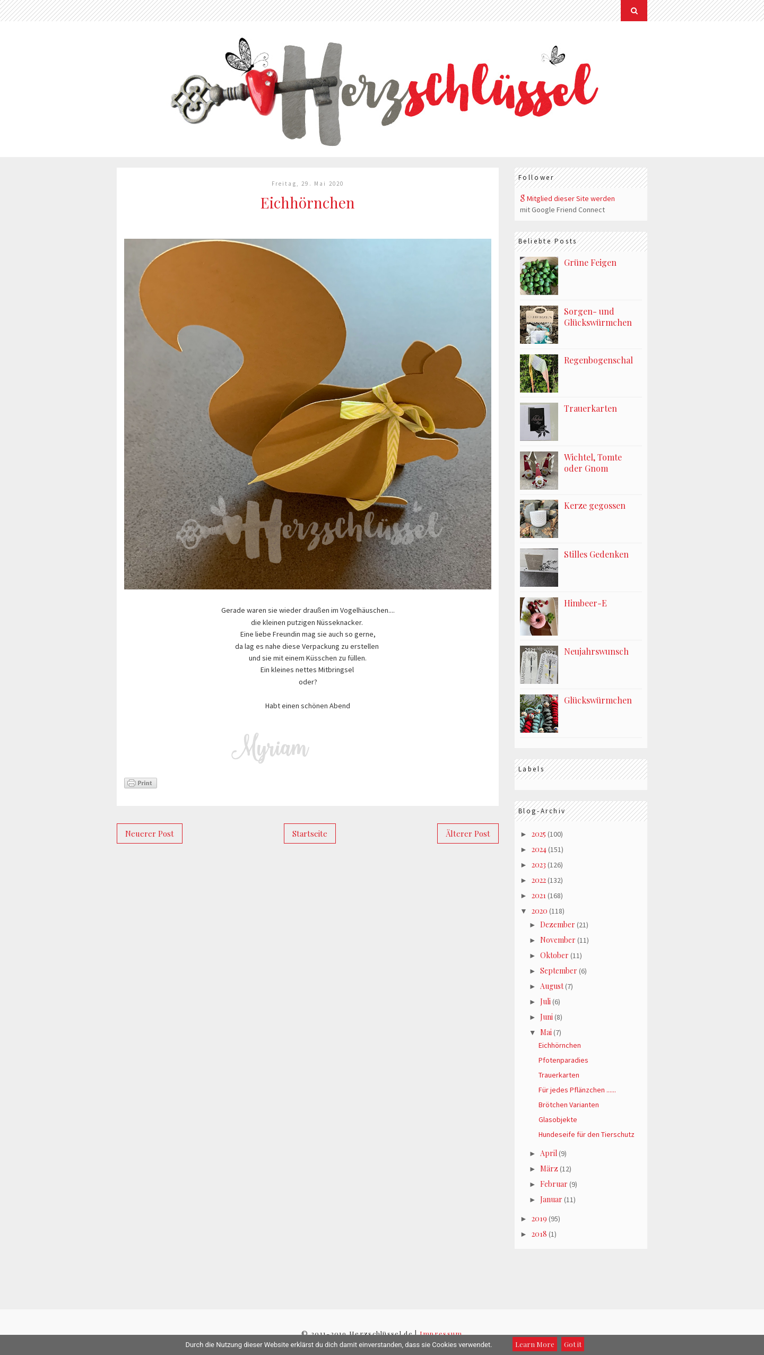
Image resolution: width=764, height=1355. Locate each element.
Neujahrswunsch (596, 651)
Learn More (534, 1344)
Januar (551, 1199)
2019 (539, 1218)
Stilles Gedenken (596, 554)
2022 (539, 880)
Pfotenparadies (563, 1060)
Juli (545, 1001)
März (549, 1168)
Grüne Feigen (590, 262)
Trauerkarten (590, 408)
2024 (539, 849)
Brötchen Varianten (569, 1104)
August (551, 986)
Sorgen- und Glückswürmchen (598, 317)
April (548, 1153)
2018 (539, 1234)
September (558, 971)
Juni (546, 1017)
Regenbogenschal (598, 360)
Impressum (441, 1333)
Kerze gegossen (595, 505)
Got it (572, 1344)
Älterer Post (468, 833)
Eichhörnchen (560, 1045)
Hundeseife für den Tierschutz (587, 1134)
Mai (546, 1032)
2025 (539, 834)
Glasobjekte (558, 1119)
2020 (540, 911)
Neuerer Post (149, 833)
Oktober (554, 955)
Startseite (309, 833)
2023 (539, 864)
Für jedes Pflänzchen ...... (577, 1090)
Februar (554, 1184)
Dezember (557, 924)
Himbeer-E (585, 603)
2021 (539, 895)
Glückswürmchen (598, 700)
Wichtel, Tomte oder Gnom (593, 462)
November (558, 940)
